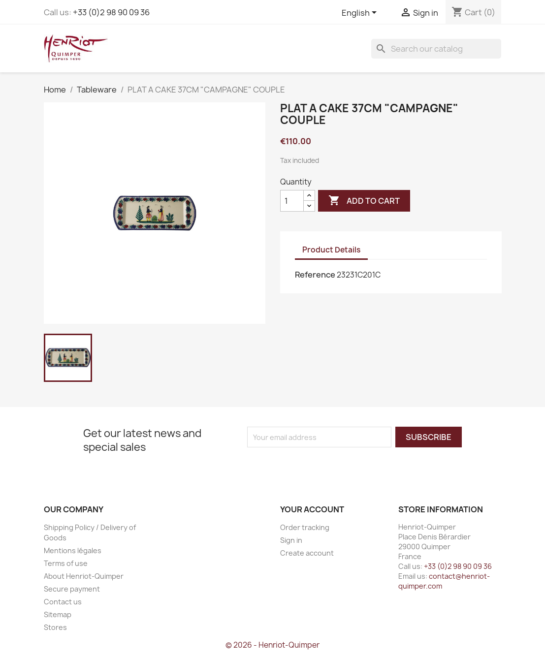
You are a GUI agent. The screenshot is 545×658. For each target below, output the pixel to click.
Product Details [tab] (331, 250)
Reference (315, 275)
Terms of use (66, 563)
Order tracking (304, 527)
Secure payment (72, 589)
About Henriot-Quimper (84, 576)
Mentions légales (72, 550)
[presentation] (329, 466)
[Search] (436, 49)
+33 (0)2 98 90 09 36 (111, 12)
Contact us (63, 601)
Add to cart (364, 200)
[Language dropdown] (361, 13)
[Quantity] (292, 201)
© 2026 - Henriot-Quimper (272, 645)
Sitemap (57, 614)
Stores (55, 627)
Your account (312, 509)
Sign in (291, 540)
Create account (307, 553)
